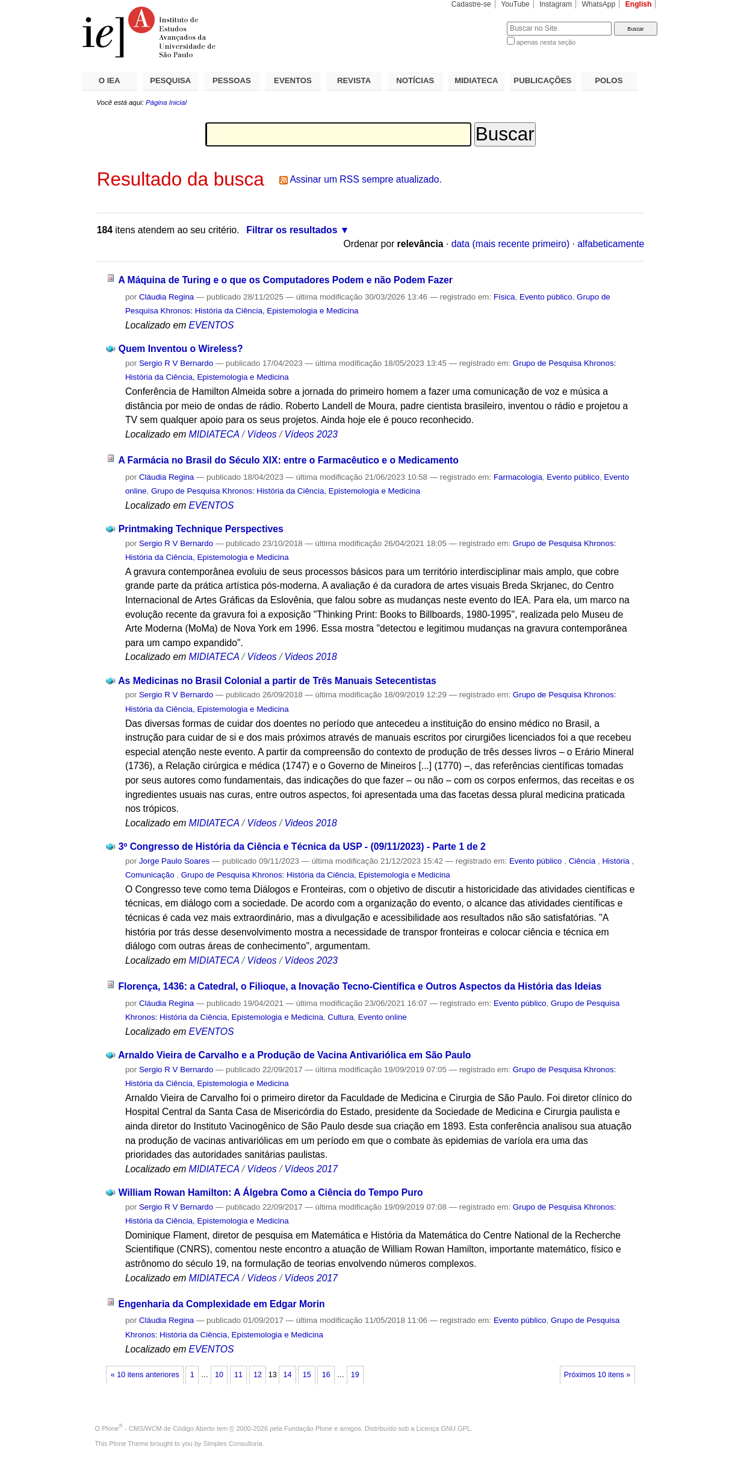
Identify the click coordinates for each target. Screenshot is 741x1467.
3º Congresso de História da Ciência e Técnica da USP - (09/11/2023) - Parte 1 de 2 (302, 846)
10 (219, 1375)
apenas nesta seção (545, 42)
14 (288, 1375)
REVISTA (354, 80)
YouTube (515, 4)
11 (238, 1375)
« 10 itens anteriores (145, 1375)
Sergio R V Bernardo (176, 363)
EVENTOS (293, 80)
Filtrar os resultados (291, 230)
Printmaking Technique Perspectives (201, 529)
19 (355, 1375)
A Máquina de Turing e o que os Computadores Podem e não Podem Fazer (285, 280)
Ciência (583, 860)
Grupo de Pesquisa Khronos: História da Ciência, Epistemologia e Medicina (285, 490)
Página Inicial (166, 102)
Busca (477, 21)
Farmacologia (518, 477)
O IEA (109, 80)
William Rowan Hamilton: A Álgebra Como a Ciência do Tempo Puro (271, 1192)
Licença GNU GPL (444, 1428)
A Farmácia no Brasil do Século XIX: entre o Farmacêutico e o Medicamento (288, 460)
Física (504, 296)
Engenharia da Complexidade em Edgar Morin (221, 1304)
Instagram (555, 4)
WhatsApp (598, 4)
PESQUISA (170, 80)
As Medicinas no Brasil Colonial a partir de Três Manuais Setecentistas (277, 681)
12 (257, 1375)
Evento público (545, 296)
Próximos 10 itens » (597, 1375)
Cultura (340, 1017)
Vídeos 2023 (311, 434)
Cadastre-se (471, 4)
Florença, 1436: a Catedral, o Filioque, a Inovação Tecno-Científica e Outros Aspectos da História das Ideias (359, 986)
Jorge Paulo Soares (174, 860)
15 (307, 1375)
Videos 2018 (311, 657)
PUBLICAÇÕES (542, 80)
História (616, 860)
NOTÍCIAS (415, 80)
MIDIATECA (476, 80)
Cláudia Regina (166, 296)
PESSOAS (231, 80)
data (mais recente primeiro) (510, 244)
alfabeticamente (610, 244)
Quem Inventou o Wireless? (181, 349)
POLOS (608, 80)
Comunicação (150, 874)
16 (326, 1375)
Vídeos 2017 (311, 1169)
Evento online (382, 1017)
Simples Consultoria (232, 1443)
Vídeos (262, 434)
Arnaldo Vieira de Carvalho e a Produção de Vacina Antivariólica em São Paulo (294, 1055)
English (638, 4)
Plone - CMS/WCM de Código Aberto (158, 1428)
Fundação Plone (308, 1428)
